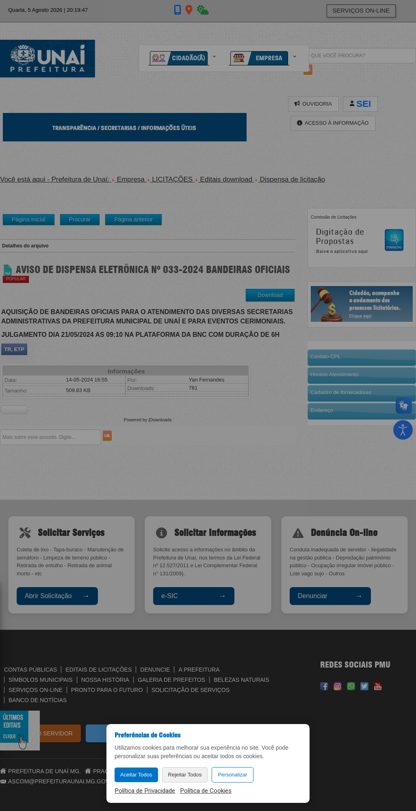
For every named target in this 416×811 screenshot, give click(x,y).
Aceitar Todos (136, 775)
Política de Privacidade (145, 790)
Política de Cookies (206, 790)
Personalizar (232, 775)
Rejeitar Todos (185, 775)
